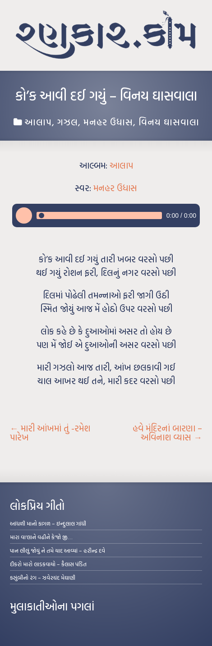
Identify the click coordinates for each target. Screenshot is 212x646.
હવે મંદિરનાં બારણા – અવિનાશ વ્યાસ (167, 433)
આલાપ (38, 121)
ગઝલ (67, 121)
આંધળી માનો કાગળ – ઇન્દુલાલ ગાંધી (48, 523)
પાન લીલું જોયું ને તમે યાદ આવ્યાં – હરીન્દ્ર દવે (57, 550)
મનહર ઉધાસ (108, 121)
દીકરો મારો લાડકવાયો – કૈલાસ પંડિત (48, 564)
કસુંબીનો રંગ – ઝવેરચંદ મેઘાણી (42, 577)
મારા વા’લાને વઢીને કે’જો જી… (41, 537)
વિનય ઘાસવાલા (168, 121)
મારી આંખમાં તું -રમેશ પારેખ (50, 433)
